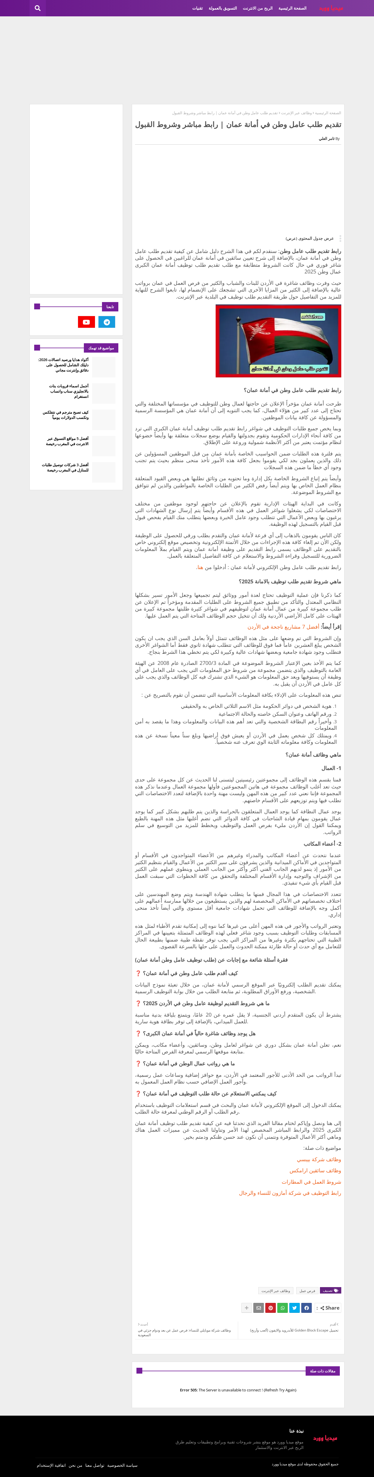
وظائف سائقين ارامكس (315, 1170)
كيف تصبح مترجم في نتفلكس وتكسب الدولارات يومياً (66, 415)
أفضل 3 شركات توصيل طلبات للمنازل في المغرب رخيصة (65, 467)
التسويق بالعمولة (223, 8)
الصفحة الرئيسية (292, 8)
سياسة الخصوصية (122, 1465)
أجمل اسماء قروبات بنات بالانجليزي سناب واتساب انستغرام (69, 391)
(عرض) (291, 238)
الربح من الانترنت (258, 8)
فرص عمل (307, 1290)
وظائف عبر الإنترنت (296, 112)
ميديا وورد (279, 1463)
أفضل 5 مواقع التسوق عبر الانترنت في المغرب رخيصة (67, 441)
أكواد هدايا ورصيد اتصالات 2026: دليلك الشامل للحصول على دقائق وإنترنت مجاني (63, 365)
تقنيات (197, 8)
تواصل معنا (94, 1465)
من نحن (75, 1465)
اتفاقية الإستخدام (51, 1465)
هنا (200, 567)
